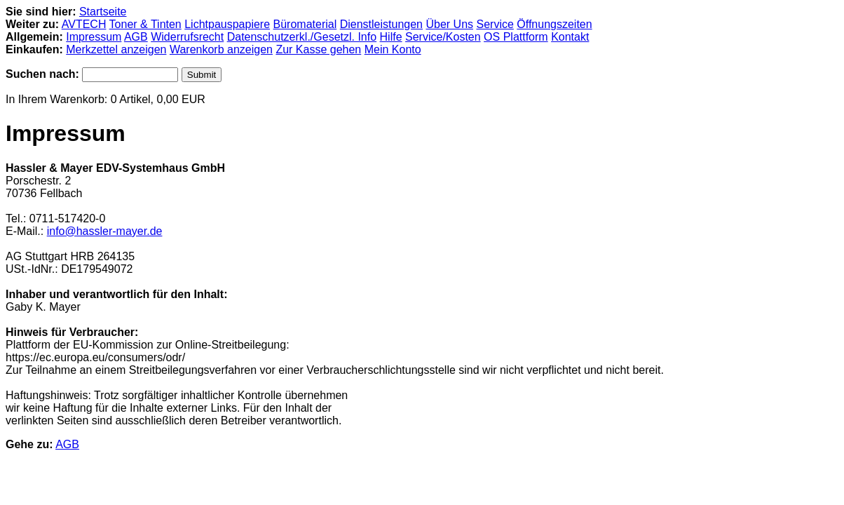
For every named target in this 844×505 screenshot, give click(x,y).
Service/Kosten (443, 37)
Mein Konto (393, 49)
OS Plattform (516, 37)
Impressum (93, 37)
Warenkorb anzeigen (221, 49)
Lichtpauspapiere (227, 24)
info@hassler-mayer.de (105, 231)
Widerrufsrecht (187, 37)
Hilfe (391, 37)
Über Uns (449, 24)
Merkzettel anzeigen (116, 49)
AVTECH (84, 24)
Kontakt (570, 37)
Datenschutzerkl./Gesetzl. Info (301, 37)
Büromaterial (305, 24)
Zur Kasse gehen (318, 49)
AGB (136, 37)
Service (494, 24)
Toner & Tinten (145, 24)
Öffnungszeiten (554, 24)
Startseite (103, 12)
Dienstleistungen (381, 24)
